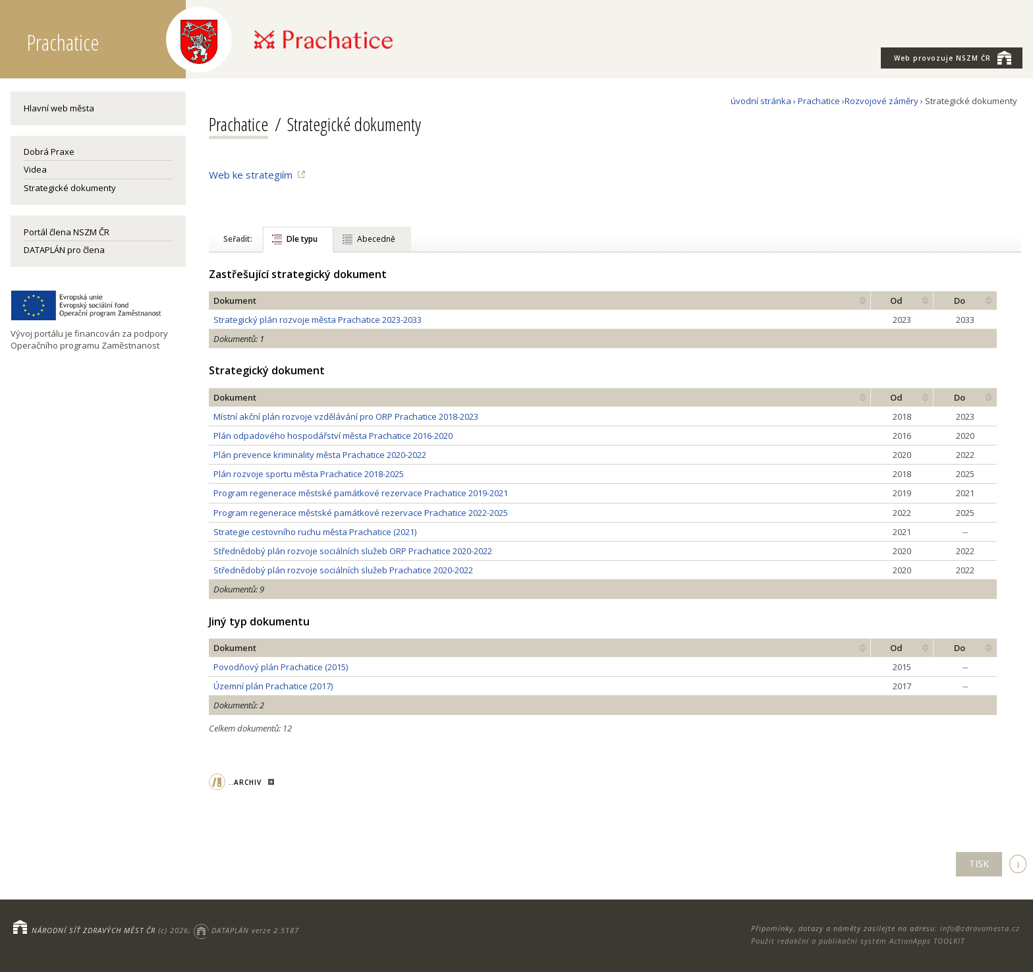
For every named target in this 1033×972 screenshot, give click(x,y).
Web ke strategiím (251, 174)
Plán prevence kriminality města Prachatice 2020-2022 (319, 455)
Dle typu (302, 238)
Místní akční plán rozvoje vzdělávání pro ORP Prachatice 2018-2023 (345, 416)
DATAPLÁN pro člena (64, 250)
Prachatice (819, 101)
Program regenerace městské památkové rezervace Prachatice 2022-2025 (360, 513)
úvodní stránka (761, 101)
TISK (979, 863)
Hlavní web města (59, 108)
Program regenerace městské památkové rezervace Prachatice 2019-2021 (360, 493)
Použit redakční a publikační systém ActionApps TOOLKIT (857, 941)
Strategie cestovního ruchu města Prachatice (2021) (314, 532)
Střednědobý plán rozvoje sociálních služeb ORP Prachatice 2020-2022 (352, 551)
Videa (35, 169)
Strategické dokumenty (70, 188)
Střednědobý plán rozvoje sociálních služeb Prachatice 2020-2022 (343, 570)
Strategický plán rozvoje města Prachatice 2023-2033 (317, 320)
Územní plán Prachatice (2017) (273, 686)
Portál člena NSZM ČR (66, 232)
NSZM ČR (952, 57)
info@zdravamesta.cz (980, 928)
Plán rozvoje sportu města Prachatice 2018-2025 (308, 474)
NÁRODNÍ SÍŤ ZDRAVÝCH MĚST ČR (93, 930)
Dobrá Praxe (49, 151)
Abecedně (376, 238)
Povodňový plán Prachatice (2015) (280, 667)
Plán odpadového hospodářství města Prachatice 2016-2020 (333, 436)
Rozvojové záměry (881, 101)
